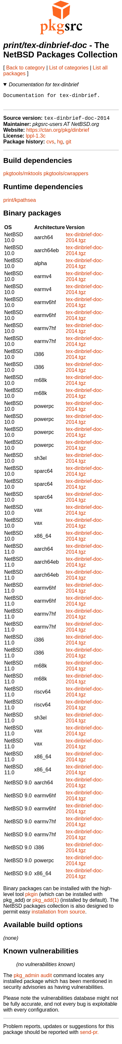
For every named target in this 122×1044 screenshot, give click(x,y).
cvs (50, 145)
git (68, 145)
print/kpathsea (19, 203)
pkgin (31, 898)
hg (60, 145)
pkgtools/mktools (22, 177)
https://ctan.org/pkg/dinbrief (57, 133)
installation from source (58, 915)
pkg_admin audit (33, 979)
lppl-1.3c (35, 139)
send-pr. (89, 1035)
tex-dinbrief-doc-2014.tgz (84, 241)
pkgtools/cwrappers (66, 177)
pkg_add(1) (46, 903)
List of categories (68, 67)
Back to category (25, 67)
